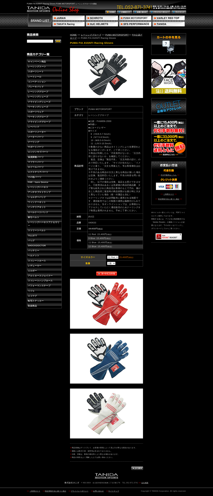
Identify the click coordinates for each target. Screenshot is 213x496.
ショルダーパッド (37, 197)
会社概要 (144, 483)
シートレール (34, 77)
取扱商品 (32, 306)
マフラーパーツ (36, 162)
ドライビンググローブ (39, 122)
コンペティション (37, 82)
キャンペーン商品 (37, 61)
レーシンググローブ (38, 91)
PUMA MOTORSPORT (117, 35)
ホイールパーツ (36, 167)
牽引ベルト (33, 217)
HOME (73, 35)
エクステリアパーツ (38, 172)
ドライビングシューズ (39, 102)
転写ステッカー (36, 301)
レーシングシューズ (38, 96)
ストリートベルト (37, 230)
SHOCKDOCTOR (37, 245)
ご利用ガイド (168, 194)
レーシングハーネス (38, 187)
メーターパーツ (36, 137)
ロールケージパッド (38, 212)
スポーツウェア (36, 112)
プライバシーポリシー (79, 491)
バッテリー (33, 250)
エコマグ (32, 296)
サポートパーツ (36, 147)
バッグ (31, 240)
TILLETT (32, 235)
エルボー (32, 270)
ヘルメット (33, 255)
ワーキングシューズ (38, 107)
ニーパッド (33, 127)
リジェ (31, 291)
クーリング (33, 142)
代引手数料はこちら (169, 175)
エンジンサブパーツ (38, 152)
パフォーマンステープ (39, 285)
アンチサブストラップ (39, 192)
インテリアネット (37, 207)
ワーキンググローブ (38, 117)
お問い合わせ (98, 491)
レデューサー (34, 265)
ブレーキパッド (36, 86)
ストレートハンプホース (40, 280)
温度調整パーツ (36, 157)
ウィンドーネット (37, 202)
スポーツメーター (37, 132)
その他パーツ (34, 177)
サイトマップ (113, 491)
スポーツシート (36, 71)
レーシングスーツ (37, 66)
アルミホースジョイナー (40, 275)
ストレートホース (37, 260)
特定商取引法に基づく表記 (168, 199)
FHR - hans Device (38, 182)
